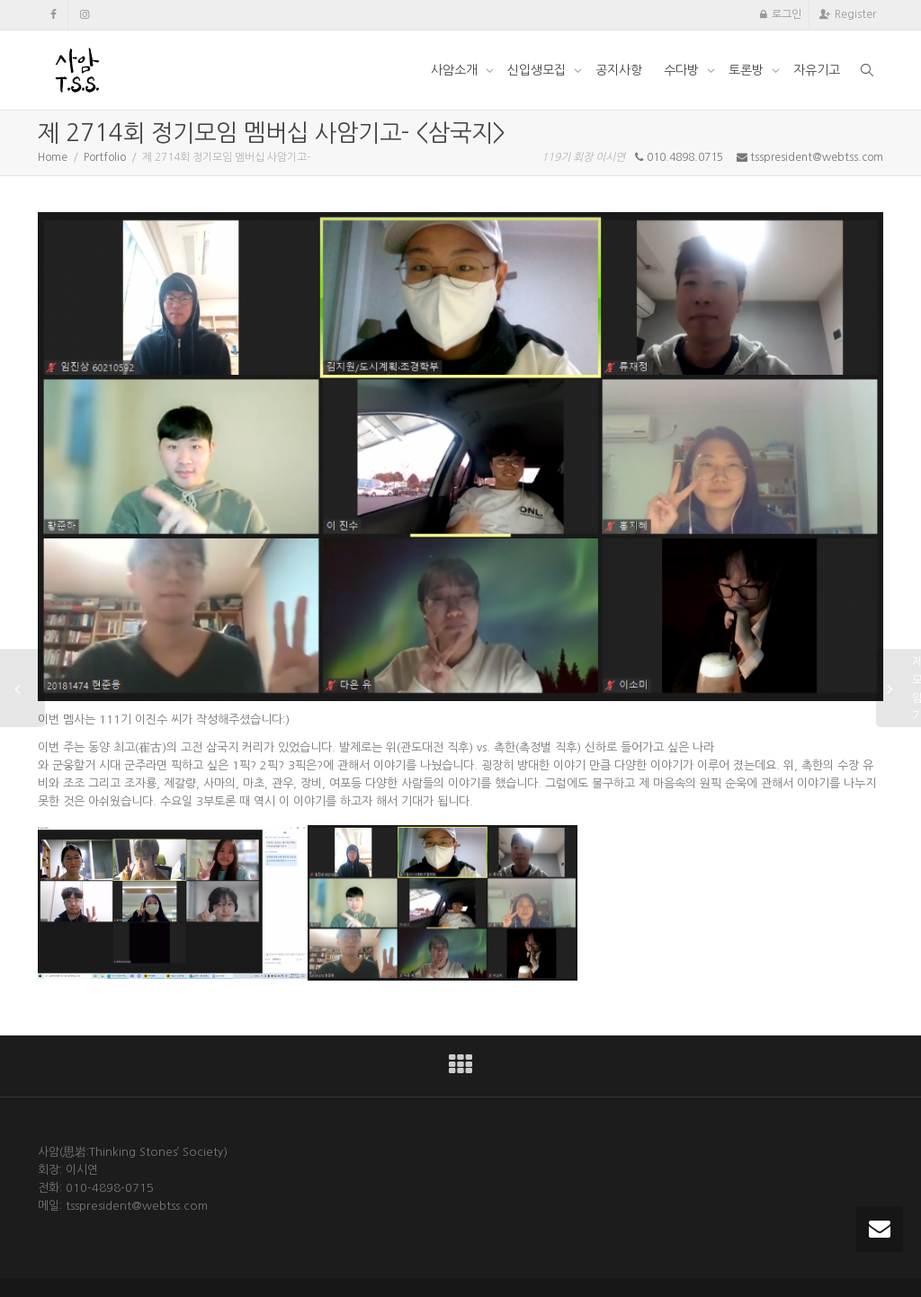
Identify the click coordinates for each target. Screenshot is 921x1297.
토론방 (748, 70)
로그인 (786, 14)
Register (855, 14)
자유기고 (816, 70)
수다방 (683, 70)
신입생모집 (538, 70)
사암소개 (456, 70)
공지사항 (618, 70)
